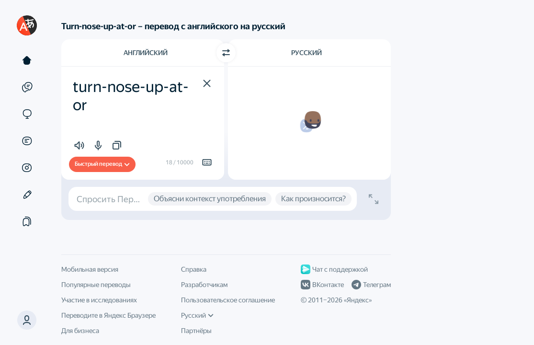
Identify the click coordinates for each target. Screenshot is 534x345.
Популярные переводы (96, 284)
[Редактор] (26, 194)
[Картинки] (26, 167)
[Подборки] (26, 221)
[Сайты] (26, 114)
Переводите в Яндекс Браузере (108, 315)
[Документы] (26, 140)
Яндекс (358, 300)
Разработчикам (204, 284)
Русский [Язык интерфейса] (197, 315)
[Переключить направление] (226, 52)
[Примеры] (26, 87)
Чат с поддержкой (334, 269)
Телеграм (371, 284)
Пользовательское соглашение (228, 300)
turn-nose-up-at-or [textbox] (131, 96)
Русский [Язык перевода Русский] (306, 53)
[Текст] (26, 60)
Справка (193, 269)
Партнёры (196, 330)
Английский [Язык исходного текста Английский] (146, 53)
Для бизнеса (80, 330)
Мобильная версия (89, 269)
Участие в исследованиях (99, 300)
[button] (26, 320)
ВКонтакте (322, 284)
